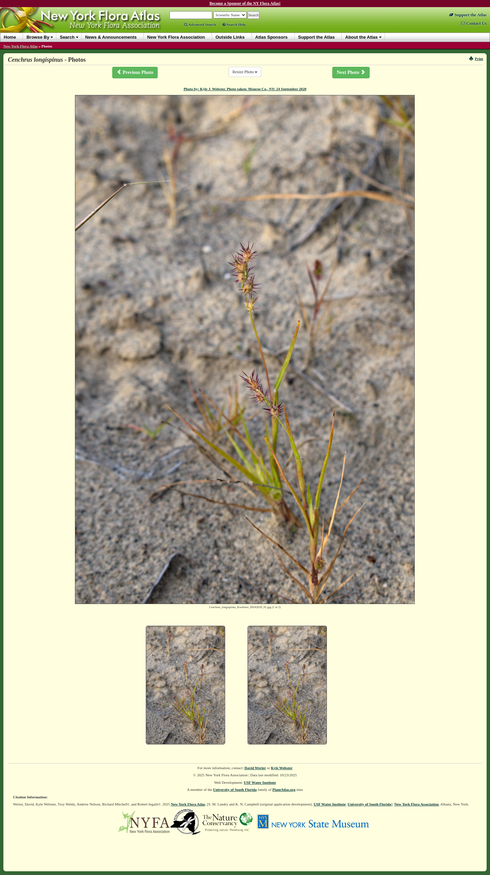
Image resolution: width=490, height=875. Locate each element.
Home (10, 37)
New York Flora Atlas (20, 46)
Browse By (37, 37)
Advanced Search (200, 24)
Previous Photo (135, 72)
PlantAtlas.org (283, 790)
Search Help (234, 24)
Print (476, 59)
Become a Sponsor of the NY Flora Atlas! (245, 3)
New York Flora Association (416, 804)
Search (67, 37)
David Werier (255, 768)
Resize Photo (244, 72)
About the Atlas (361, 37)
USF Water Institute (260, 782)
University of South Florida (235, 790)
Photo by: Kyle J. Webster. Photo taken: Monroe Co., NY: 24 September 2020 (244, 89)
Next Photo (351, 72)
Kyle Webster (282, 768)
